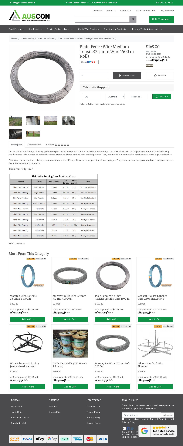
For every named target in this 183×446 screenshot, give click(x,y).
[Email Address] (141, 415)
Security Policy (94, 423)
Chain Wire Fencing (87, 29)
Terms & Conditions (159, 419)
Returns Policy (93, 417)
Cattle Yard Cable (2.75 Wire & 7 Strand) (70, 365)
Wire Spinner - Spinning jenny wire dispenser (24, 365)
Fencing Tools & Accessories (146, 29)
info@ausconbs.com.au (24, 2)
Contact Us (125, 10)
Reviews (57, 144)
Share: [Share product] (88, 62)
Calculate (162, 96)
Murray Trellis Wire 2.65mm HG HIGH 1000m (69, 297)
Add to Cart (127, 75)
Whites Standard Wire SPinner (150, 365)
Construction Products (115, 29)
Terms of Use (93, 406)
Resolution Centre (20, 417)
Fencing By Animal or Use (59, 29)
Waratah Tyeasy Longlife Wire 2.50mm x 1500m (152, 297)
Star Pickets (34, 29)
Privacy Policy (93, 412)
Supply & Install (18, 423)
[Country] (115, 96)
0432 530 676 (166, 2)
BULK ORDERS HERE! (146, 10)
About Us (111, 10)
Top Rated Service (164, 431)
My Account (17, 406)
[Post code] (138, 96)
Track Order (17, 412)
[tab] (17, 145)
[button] (160, 75)
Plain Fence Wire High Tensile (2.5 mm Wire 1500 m (112, 297)
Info (166, 60)
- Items (161, 19)
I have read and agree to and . (148, 421)
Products (97, 10)
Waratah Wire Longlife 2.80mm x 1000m (23, 297)
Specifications (34, 144)
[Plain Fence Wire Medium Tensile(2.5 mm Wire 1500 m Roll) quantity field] (94, 75)
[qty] (92, 96)
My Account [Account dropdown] (167, 10)
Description (16, 144)
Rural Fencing (15, 29)
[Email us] (124, 428)
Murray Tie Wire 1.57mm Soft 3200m (112, 365)
